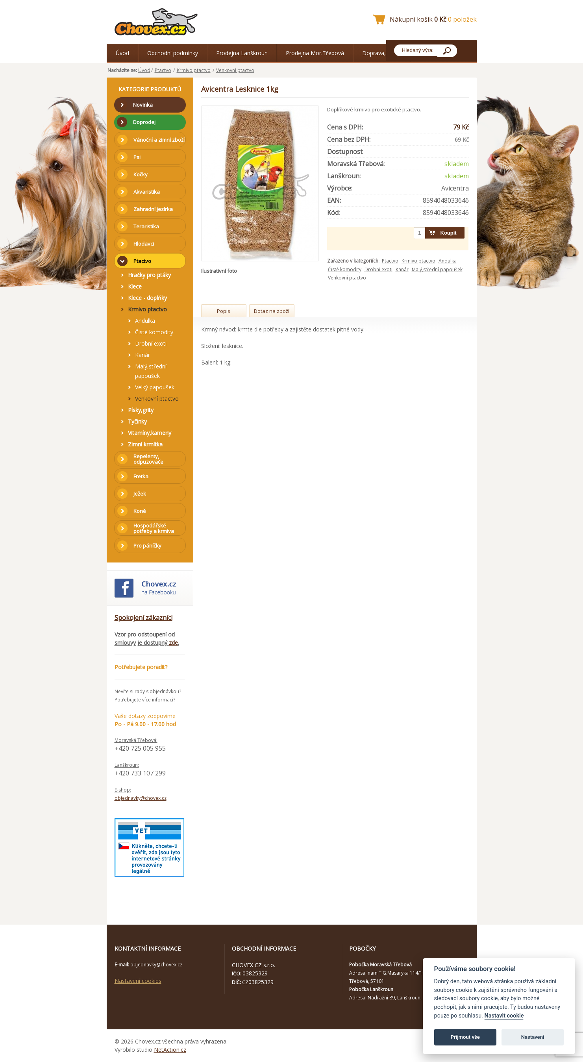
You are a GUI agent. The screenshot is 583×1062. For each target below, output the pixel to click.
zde (173, 642)
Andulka (448, 260)
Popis (223, 311)
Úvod (122, 53)
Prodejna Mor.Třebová (315, 53)
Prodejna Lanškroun (242, 53)
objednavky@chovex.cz (141, 798)
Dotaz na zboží (271, 311)
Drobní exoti (378, 269)
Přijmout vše (465, 1037)
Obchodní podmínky (172, 53)
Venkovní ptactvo (235, 70)
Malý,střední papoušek (437, 269)
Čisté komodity (344, 269)
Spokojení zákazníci (143, 617)
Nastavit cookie (504, 1015)
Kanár (402, 269)
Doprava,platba (382, 53)
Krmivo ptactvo (194, 70)
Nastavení (532, 1037)
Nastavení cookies (138, 980)
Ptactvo (163, 70)
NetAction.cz (170, 1049)
